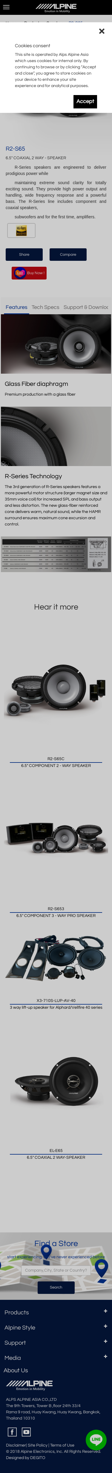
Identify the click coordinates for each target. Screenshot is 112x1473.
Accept (85, 101)
